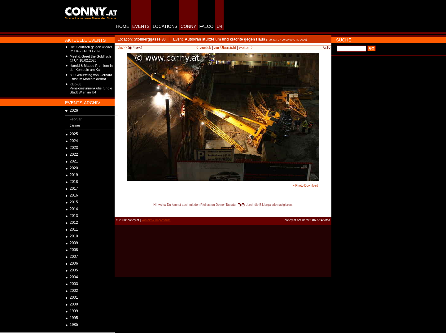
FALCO (206, 26)
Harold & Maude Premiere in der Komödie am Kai (91, 67)
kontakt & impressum (156, 220)
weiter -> (246, 47)
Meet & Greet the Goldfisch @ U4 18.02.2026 (90, 58)
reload (120, 210)
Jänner (75, 125)
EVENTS (141, 26)
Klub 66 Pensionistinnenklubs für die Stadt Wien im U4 (91, 88)
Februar (76, 119)
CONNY (188, 26)
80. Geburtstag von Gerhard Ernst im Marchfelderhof (91, 77)
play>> (122, 47)
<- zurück (203, 47)
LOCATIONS (165, 26)
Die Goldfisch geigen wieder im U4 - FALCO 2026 (91, 49)
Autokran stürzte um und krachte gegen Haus (225, 39)
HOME (122, 26)
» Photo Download (305, 185)
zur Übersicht (225, 47)
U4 (219, 26)
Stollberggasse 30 (150, 39)
